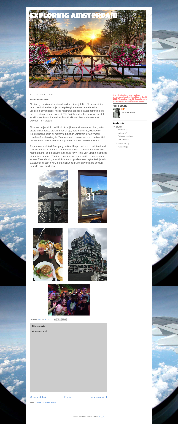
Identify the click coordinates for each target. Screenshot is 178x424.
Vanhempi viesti (99, 397)
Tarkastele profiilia (128, 112)
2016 (118, 127)
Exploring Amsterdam (73, 17)
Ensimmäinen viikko (125, 136)
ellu (125, 109)
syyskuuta (122, 130)
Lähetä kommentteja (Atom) (45, 402)
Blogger (101, 416)
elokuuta (121, 133)
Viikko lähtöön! (122, 139)
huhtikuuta (122, 147)
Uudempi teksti (38, 397)
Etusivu (68, 397)
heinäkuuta (122, 144)
